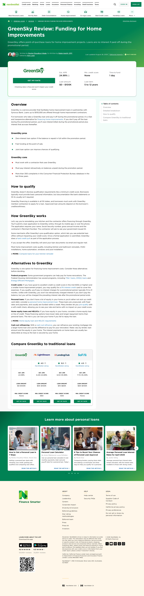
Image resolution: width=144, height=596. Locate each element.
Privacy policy (111, 504)
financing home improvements (50, 119)
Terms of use (111, 495)
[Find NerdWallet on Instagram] (115, 543)
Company (66, 495)
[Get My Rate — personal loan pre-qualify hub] (32, 13)
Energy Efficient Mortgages (22, 281)
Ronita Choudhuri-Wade (37, 53)
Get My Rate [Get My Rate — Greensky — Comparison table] (21, 401)
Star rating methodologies (68, 515)
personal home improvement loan (44, 302)
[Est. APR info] (69, 76)
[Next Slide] (136, 448)
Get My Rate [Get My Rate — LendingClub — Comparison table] (62, 401)
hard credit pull (23, 238)
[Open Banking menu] (35, 4)
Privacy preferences (113, 510)
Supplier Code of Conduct (112, 500)
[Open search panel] (114, 4)
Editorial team (67, 519)
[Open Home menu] (42, 4)
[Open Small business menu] (87, 4)
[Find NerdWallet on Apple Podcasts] (119, 543)
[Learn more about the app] (33, 537)
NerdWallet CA (87, 585)
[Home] (9, 21)
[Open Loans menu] (48, 4)
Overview (107, 119)
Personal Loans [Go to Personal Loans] (19, 21)
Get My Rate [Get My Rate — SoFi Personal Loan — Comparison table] (82, 401)
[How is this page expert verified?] (130, 54)
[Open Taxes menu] (97, 4)
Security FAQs (89, 498)
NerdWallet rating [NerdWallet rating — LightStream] (41, 366)
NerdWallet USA (69, 585)
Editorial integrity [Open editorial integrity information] (116, 54)
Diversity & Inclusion (70, 508)
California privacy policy (115, 507)
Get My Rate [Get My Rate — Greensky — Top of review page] (34, 81)
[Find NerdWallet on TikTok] (123, 543)
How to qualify (109, 126)
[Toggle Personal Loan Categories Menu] (132, 13)
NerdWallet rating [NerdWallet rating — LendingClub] (62, 366)
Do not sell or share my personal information (115, 514)
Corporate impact (69, 505)
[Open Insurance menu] (55, 4)
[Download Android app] (40, 545)
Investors (65, 529)
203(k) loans (81, 278)
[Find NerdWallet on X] (107, 543)
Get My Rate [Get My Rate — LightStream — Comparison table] (42, 401)
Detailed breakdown (111, 122)
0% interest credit (68, 287)
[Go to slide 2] (73, 473)
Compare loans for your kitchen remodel (36, 254)
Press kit (65, 525)
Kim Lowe (31, 55)
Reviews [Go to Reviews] (31, 21)
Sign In (124, 4)
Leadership (66, 498)
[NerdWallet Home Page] (11, 4)
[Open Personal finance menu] (66, 4)
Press (64, 522)
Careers (65, 501)
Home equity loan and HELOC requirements (37, 321)
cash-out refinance (44, 325)
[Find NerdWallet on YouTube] (111, 543)
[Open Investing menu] (77, 4)
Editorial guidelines (69, 511)
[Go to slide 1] (70, 473)
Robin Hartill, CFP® (65, 53)
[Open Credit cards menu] (26, 4)
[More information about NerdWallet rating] (45, 363)
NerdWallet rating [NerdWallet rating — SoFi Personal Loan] (82, 366)
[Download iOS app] (25, 545)
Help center (88, 495)
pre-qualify (83, 305)
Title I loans (70, 278)
